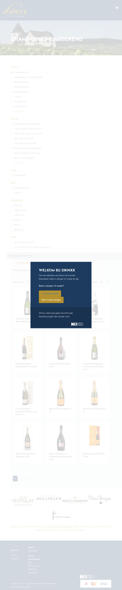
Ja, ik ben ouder (50, 293)
